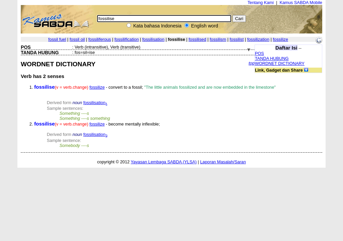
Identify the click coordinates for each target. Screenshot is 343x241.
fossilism (218, 39)
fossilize (280, 39)
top (252, 63)
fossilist (237, 39)
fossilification (127, 39)
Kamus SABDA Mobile (301, 2)
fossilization (258, 39)
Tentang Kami (261, 2)
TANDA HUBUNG (272, 58)
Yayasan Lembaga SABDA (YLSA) (164, 161)
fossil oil (77, 39)
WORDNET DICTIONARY (279, 63)
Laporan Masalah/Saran (223, 161)
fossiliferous (99, 39)
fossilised (197, 39)
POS (259, 53)
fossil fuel (57, 39)
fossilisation (153, 39)
